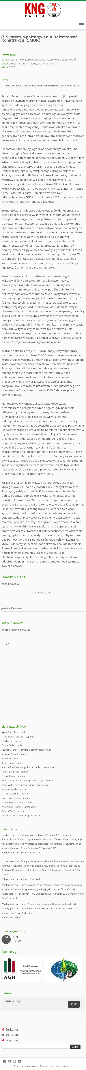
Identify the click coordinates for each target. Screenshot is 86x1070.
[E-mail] (4, 1035)
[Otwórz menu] (81, 23)
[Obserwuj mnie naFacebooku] (8, 1035)
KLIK (74, 1004)
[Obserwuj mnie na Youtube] (18, 1035)
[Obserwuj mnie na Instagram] (13, 1035)
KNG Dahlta (25, 1066)
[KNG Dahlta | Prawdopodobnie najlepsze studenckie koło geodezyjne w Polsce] (43, 10)
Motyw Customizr (65, 1066)
